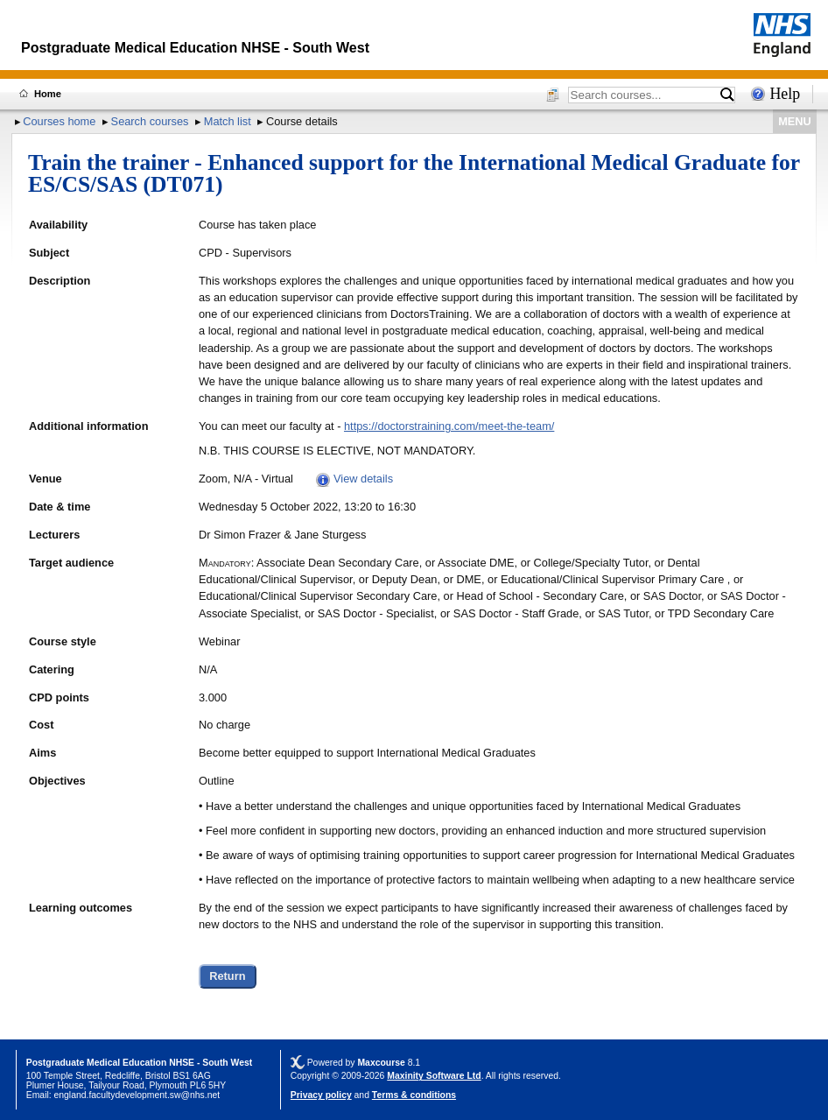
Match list (227, 121)
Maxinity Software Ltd (434, 1076)
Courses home (59, 121)
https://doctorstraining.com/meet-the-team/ (449, 426)
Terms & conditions (414, 1095)
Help (784, 93)
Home (47, 93)
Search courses (150, 121)
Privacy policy (321, 1095)
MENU (794, 121)
